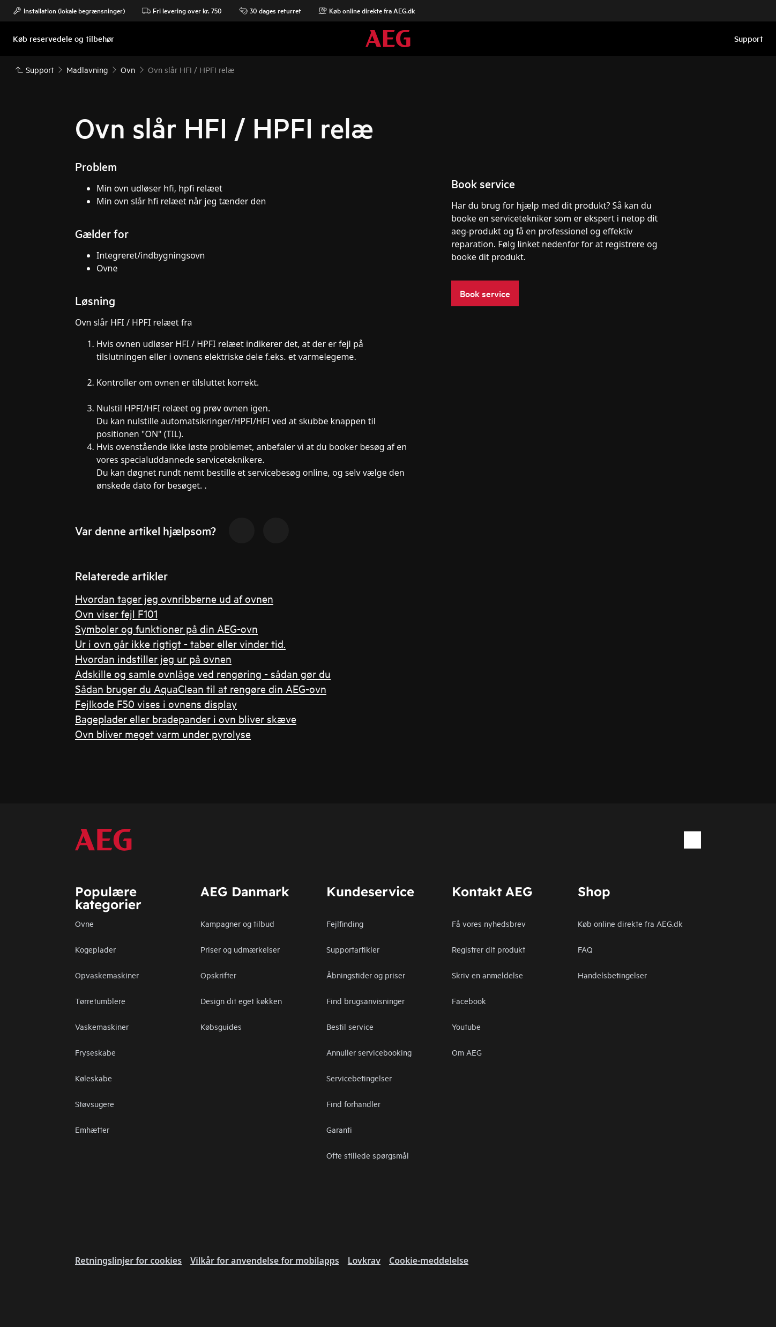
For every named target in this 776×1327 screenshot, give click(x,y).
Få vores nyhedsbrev (489, 923)
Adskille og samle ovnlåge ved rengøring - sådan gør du (203, 673)
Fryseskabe (95, 1052)
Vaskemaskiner (102, 1026)
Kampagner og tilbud (237, 923)
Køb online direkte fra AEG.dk (366, 10)
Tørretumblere (100, 1001)
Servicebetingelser (359, 1078)
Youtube (466, 1026)
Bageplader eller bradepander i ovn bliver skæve (185, 718)
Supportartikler (352, 949)
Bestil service (350, 1026)
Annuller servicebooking (369, 1052)
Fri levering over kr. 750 (182, 10)
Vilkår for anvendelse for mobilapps (264, 1260)
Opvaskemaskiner (107, 975)
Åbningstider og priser (365, 975)
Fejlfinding (344, 923)
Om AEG (467, 1052)
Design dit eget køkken (241, 1001)
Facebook (469, 1001)
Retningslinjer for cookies (128, 1260)
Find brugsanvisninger (365, 1001)
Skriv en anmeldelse (487, 975)
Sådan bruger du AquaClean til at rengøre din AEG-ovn (200, 688)
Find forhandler (353, 1104)
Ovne (84, 923)
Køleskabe (93, 1078)
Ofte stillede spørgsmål (367, 1155)
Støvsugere (94, 1104)
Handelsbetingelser (612, 975)
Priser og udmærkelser (240, 949)
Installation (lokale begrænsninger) (69, 10)
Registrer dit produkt (488, 949)
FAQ (585, 949)
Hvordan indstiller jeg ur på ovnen (153, 658)
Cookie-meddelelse (428, 1260)
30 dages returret (270, 10)
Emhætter (92, 1129)
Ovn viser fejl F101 (116, 613)
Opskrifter (218, 975)
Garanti (339, 1129)
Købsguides (221, 1026)
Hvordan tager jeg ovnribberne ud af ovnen (174, 598)
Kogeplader (95, 949)
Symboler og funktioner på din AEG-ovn (166, 628)
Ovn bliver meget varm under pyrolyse (163, 733)
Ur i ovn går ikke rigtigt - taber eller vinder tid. (180, 643)
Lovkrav (364, 1260)
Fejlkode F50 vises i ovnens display (156, 703)
